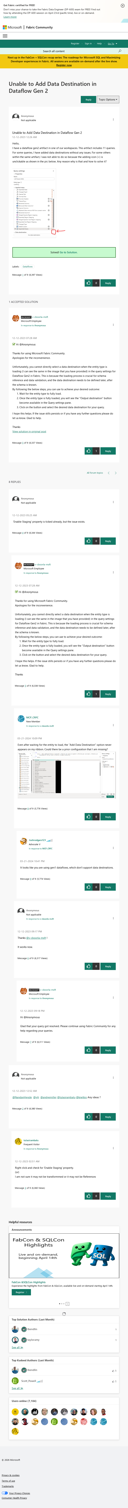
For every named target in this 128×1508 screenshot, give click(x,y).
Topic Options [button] (107, 99)
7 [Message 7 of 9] (30, 1041)
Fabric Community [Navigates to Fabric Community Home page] (39, 27)
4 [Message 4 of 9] (22, 532)
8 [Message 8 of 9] (28, 808)
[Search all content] (82, 51)
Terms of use (8, 1480)
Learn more (10, 16)
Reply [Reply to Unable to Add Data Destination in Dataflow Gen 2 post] (108, 283)
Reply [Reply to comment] (108, 451)
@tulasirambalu (66, 1097)
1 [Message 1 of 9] (22, 274)
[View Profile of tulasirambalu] (31, 1140)
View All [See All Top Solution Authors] (17, 1347)
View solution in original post (29, 431)
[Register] (21, 1292)
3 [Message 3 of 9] (25, 1187)
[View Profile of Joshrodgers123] (37, 840)
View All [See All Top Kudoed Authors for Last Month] (17, 1388)
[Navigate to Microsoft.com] (12, 27)
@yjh (36, 1097)
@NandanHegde (22, 1097)
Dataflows (28, 266)
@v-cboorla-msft (36, 938)
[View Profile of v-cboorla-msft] (40, 317)
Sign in (88, 43)
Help (99, 43)
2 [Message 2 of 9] (22, 1108)
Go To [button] (111, 43)
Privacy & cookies (11, 1475)
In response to (33, 325)
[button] (88, 99)
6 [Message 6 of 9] (28, 958)
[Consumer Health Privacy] (64, 1498)
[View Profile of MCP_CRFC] (32, 717)
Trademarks (8, 1486)
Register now (64, 65)
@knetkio (81, 1097)
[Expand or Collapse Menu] (5, 36)
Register (75, 43)
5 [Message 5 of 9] (22, 442)
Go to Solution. (69, 252)
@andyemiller (48, 1097)
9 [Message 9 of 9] (30, 878)
